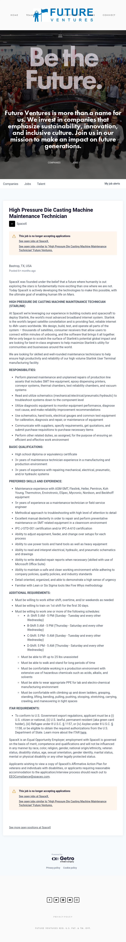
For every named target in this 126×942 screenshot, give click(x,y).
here (83, 732)
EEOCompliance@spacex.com (29, 776)
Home (15, 15)
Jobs (92, 15)
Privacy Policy (63, 917)
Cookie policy (70, 868)
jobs (27, 184)
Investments (72, 15)
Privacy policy (53, 868)
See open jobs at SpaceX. (34, 241)
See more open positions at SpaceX (30, 827)
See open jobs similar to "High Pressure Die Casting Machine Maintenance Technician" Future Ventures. (62, 248)
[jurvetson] (63, 900)
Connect (109, 15)
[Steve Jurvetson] (49, 900)
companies (10, 184)
